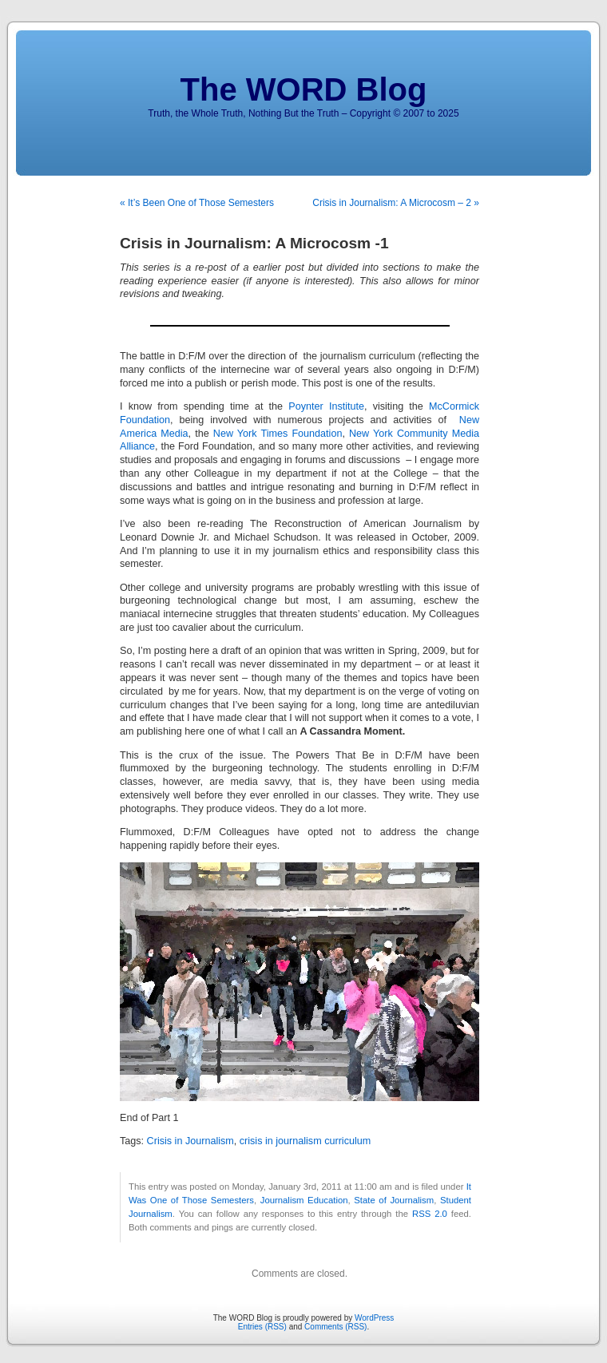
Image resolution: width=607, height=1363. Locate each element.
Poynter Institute (326, 406)
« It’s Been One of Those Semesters (197, 202)
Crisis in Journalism (190, 1141)
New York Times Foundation (278, 433)
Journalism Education (304, 1200)
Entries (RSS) (262, 1326)
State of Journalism (394, 1200)
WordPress (374, 1317)
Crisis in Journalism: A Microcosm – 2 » (395, 202)
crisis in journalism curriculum (305, 1141)
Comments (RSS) (335, 1326)
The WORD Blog (304, 89)
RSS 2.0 (429, 1213)
